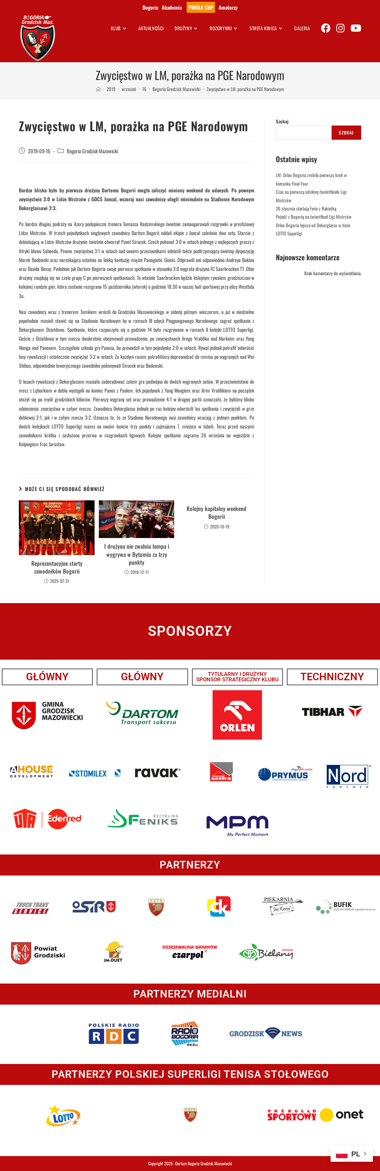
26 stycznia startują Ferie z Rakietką (306, 208)
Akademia (172, 7)
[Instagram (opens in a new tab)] (340, 28)
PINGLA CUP (200, 7)
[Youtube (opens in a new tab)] (356, 28)
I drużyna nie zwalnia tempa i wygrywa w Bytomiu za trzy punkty (136, 554)
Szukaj (282, 121)
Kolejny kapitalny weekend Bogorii (216, 513)
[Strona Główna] (98, 88)
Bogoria (150, 7)
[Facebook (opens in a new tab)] (325, 28)
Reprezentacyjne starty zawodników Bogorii (56, 567)
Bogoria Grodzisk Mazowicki (92, 151)
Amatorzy (228, 7)
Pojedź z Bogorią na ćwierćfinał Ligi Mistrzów (314, 216)
